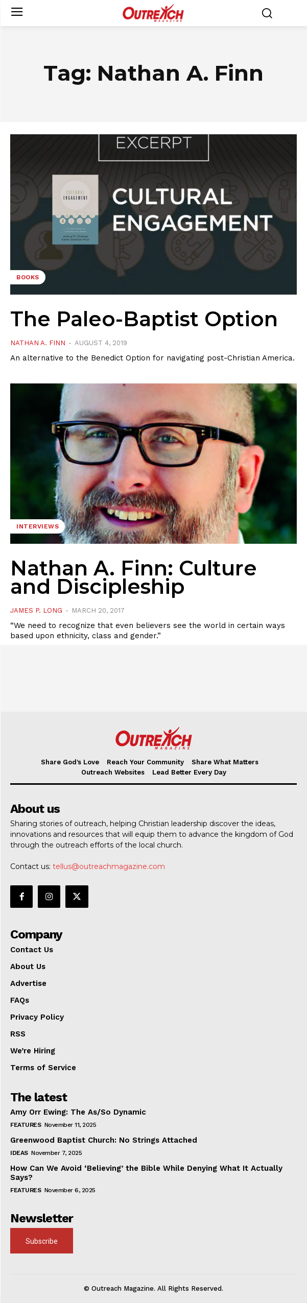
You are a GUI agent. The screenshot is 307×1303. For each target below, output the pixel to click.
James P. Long (36, 610)
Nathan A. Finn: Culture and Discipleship (133, 577)
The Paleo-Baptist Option (144, 318)
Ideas (19, 1152)
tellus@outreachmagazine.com (109, 866)
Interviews (37, 526)
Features (25, 1124)
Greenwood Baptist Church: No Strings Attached (103, 1140)
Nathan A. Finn (37, 343)
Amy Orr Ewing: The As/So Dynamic (78, 1112)
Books (27, 277)
